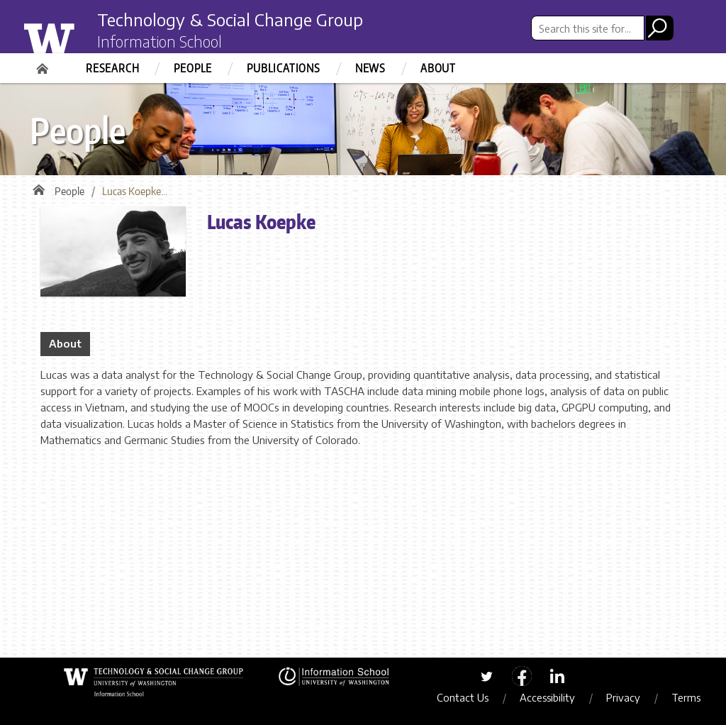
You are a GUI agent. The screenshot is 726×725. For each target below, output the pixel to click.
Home (44, 64)
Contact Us (462, 697)
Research (112, 68)
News (370, 68)
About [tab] (65, 343)
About (438, 68)
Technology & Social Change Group (230, 19)
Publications (283, 68)
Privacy (623, 697)
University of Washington (77, 38)
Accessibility (547, 697)
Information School (159, 41)
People (193, 68)
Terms (685, 697)
